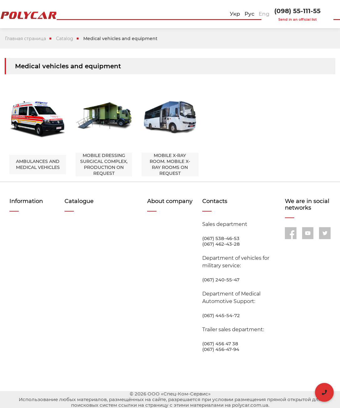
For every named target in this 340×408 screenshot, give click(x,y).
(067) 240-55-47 (221, 280)
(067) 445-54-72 (221, 315)
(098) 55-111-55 (297, 11)
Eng (264, 14)
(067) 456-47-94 (220, 349)
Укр (235, 14)
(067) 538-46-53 (221, 238)
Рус (250, 14)
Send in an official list (297, 19)
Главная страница (25, 38)
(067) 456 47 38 (220, 344)
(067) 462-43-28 (221, 244)
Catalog (64, 38)
